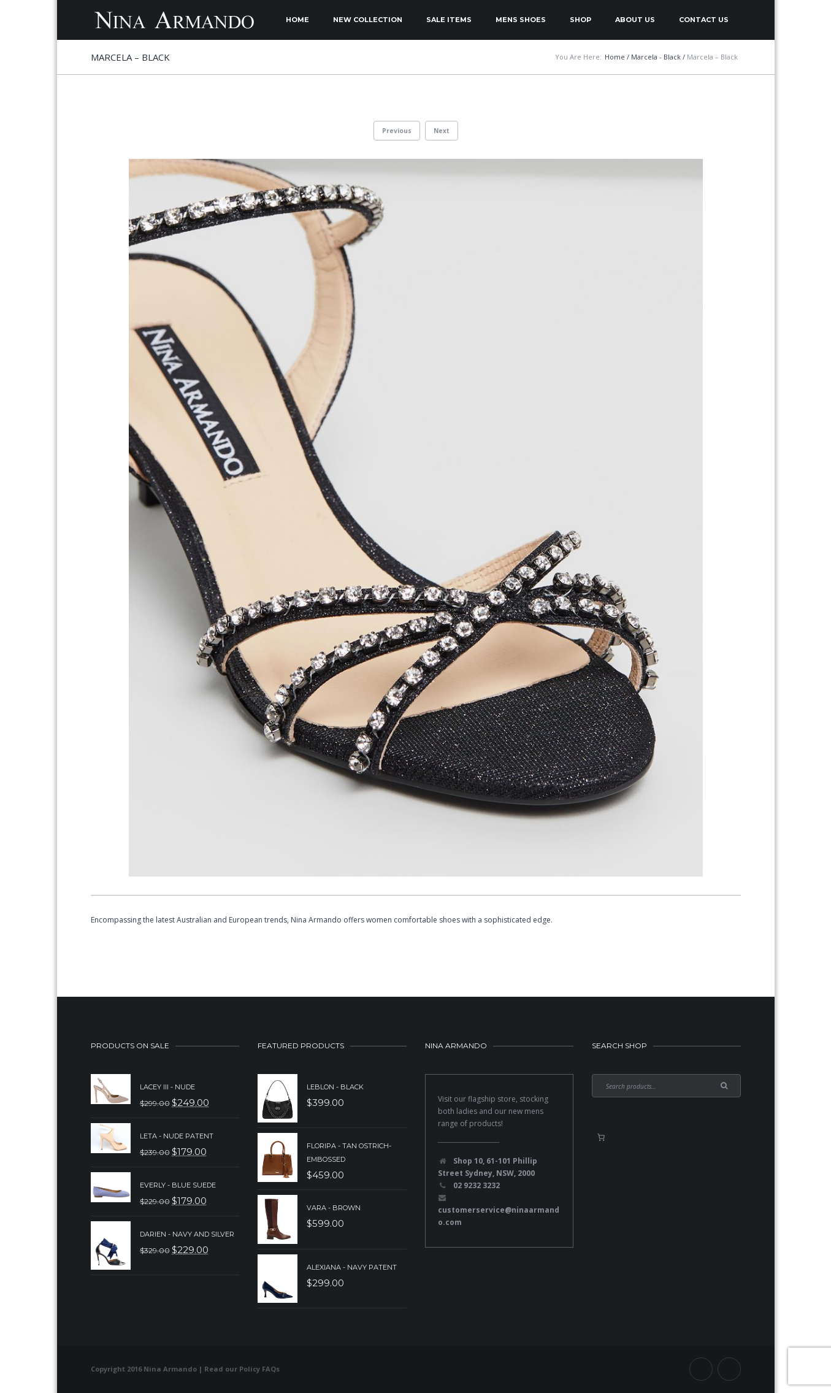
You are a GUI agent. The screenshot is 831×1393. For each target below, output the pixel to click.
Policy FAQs (259, 1368)
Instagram (729, 1369)
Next (442, 130)
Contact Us (704, 19)
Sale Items (449, 19)
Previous (397, 130)
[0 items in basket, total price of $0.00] (601, 1137)
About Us (635, 19)
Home (297, 19)
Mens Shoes (521, 19)
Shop (580, 19)
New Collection (367, 19)
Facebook (701, 1369)
